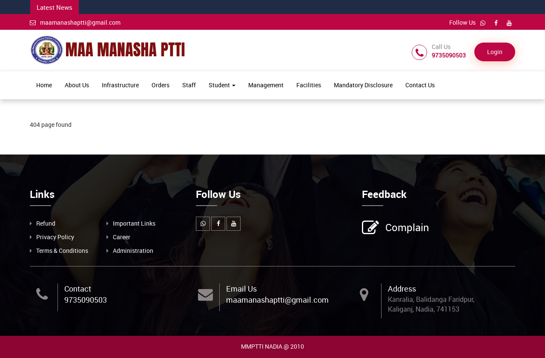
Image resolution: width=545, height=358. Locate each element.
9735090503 (85, 300)
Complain (406, 228)
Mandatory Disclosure (363, 85)
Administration (133, 250)
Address (402, 289)
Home (44, 85)
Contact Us (420, 85)
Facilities (308, 85)
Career (121, 237)
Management (266, 85)
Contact (77, 289)
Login (494, 52)
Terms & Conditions (62, 250)
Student (222, 85)
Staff (189, 85)
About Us (77, 85)
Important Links (134, 223)
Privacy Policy (55, 237)
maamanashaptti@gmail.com (75, 22)
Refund (45, 223)
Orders (160, 85)
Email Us (241, 289)
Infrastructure (120, 85)
